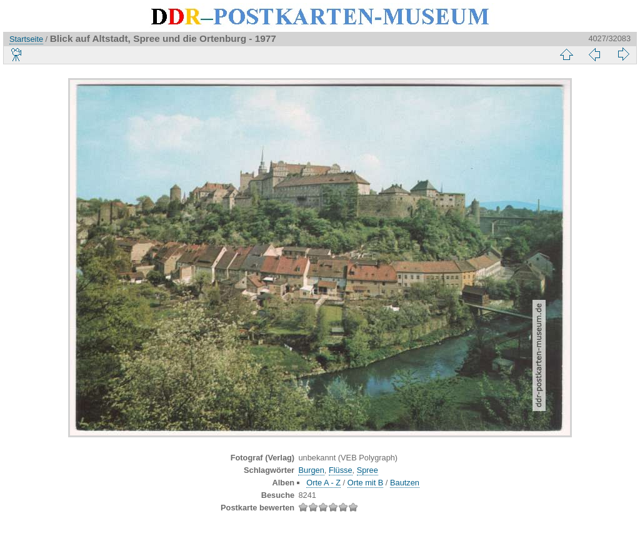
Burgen (311, 470)
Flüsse (340, 470)
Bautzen (404, 482)
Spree (367, 470)
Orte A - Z (323, 482)
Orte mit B (366, 482)
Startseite (26, 39)
